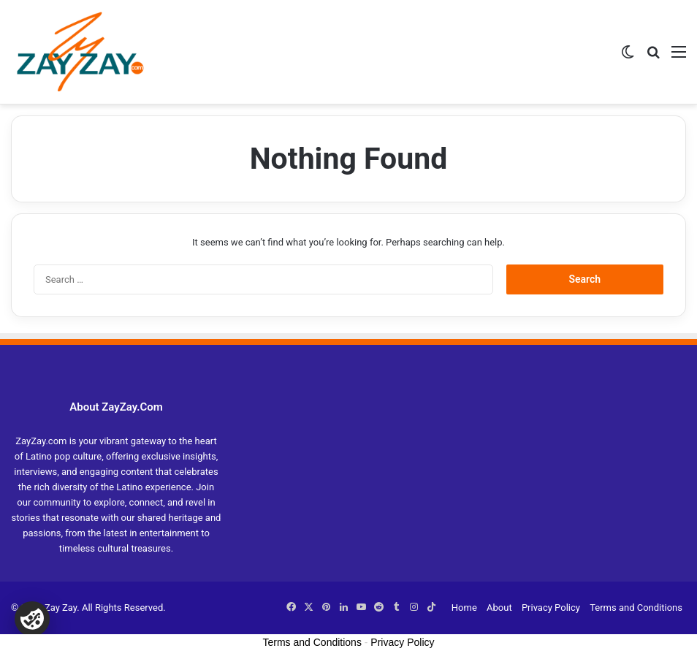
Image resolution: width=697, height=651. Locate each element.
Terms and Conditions (636, 607)
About (499, 607)
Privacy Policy (551, 607)
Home (464, 607)
